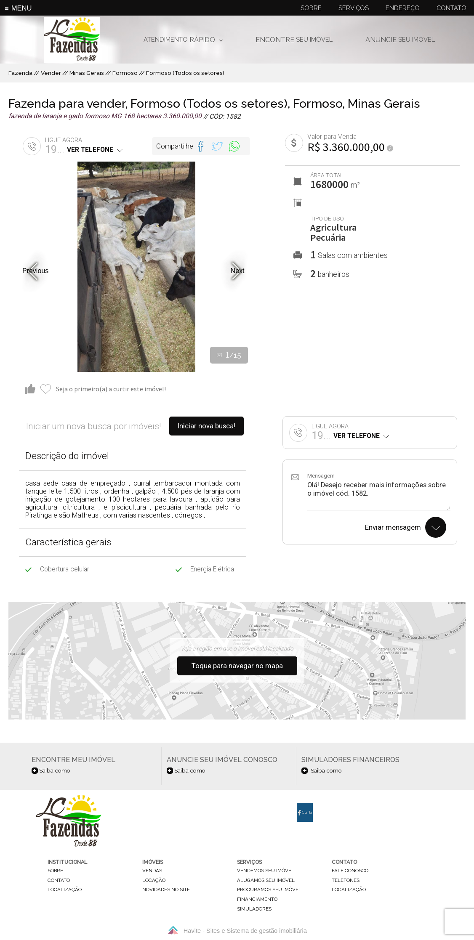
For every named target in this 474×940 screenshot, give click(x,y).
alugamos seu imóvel (266, 880)
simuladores (254, 909)
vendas (152, 871)
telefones (345, 880)
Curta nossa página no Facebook (305, 816)
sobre (55, 871)
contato (59, 880)
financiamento (257, 899)
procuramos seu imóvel (269, 890)
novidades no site (166, 890)
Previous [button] (35, 270)
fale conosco (350, 871)
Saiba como (51, 770)
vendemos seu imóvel (265, 871)
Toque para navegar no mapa (237, 666)
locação (153, 880)
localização (65, 890)
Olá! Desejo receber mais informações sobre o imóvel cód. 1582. (378, 495)
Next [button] (238, 270)
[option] (136, 267)
